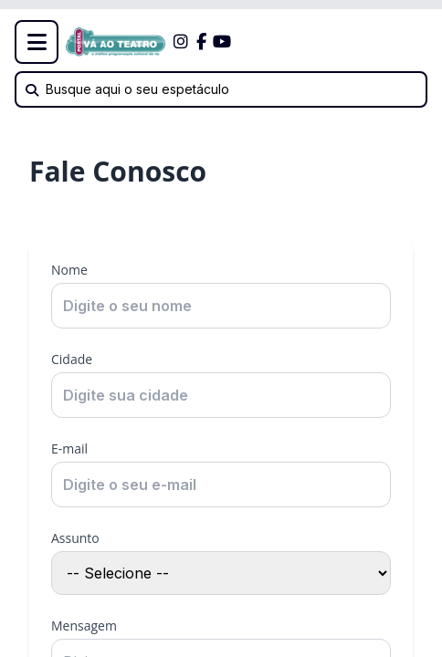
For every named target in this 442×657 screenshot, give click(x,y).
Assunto (75, 538)
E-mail (69, 448)
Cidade (71, 359)
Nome (69, 269)
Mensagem (84, 625)
